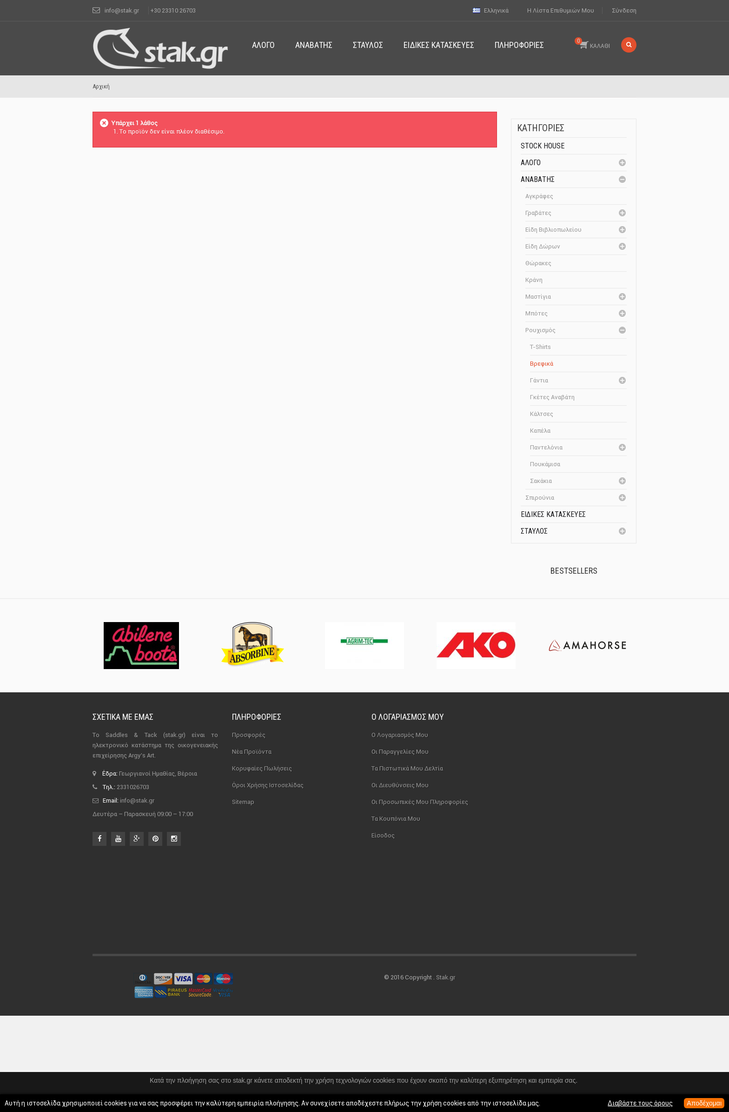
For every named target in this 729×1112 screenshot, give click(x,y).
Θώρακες (538, 263)
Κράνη (534, 280)
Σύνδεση (624, 10)
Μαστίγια (538, 297)
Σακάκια (541, 481)
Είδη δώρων (542, 246)
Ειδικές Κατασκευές (553, 514)
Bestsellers (573, 571)
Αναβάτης (538, 179)
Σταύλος (534, 531)
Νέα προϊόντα (252, 940)
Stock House (542, 145)
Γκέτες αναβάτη (552, 397)
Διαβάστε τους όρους (640, 1103)
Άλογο (531, 162)
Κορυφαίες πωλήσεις (262, 957)
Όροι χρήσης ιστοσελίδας (268, 974)
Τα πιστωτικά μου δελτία (407, 957)
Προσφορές (248, 923)
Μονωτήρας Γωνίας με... (595, 719)
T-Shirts (540, 347)
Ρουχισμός (540, 330)
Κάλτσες (541, 414)
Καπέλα (540, 431)
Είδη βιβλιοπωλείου (553, 230)
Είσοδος (383, 1024)
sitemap (243, 990)
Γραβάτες (538, 213)
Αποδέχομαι (704, 1103)
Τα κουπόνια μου (395, 1007)
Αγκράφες (539, 196)
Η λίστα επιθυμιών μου (560, 10)
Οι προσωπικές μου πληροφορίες (419, 990)
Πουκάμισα (545, 464)
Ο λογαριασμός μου (407, 905)
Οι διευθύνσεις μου (400, 974)
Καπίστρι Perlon (589, 660)
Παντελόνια (546, 447)
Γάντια (539, 380)
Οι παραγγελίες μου (400, 940)
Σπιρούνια (539, 498)
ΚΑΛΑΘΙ (592, 43)
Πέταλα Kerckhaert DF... (593, 608)
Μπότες (536, 313)
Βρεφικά (541, 364)
